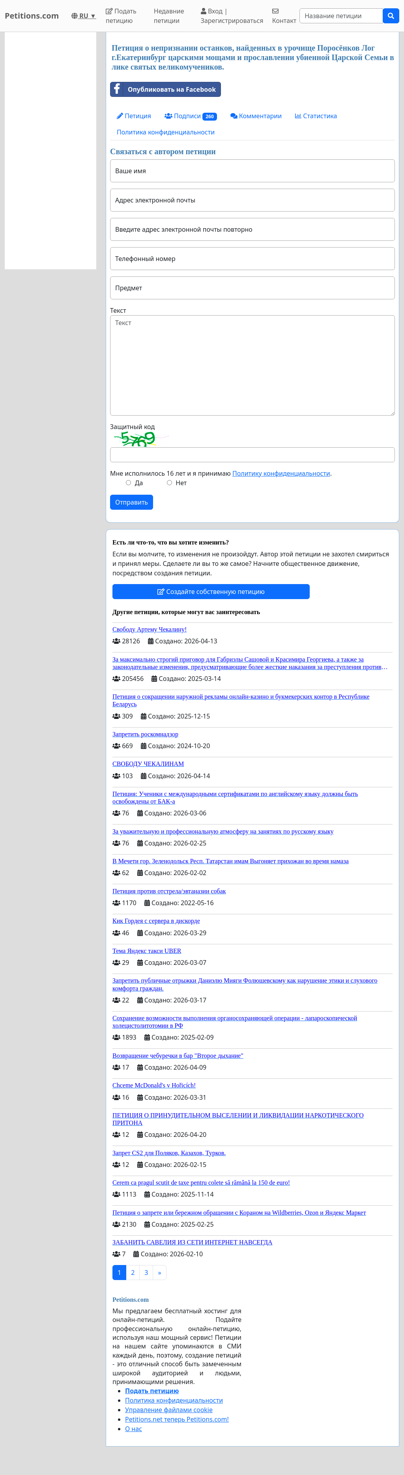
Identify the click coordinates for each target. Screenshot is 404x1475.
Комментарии (256, 116)
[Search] (341, 15)
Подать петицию (121, 16)
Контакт (284, 16)
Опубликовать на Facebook (163, 89)
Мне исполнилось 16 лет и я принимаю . (221, 473)
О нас (133, 1428)
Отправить (131, 502)
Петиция (134, 116)
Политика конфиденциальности (166, 132)
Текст (118, 310)
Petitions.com (32, 15)
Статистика (316, 116)
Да (139, 482)
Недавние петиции (169, 16)
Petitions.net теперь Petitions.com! (177, 1419)
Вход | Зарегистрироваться (232, 16)
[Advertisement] (50, 150)
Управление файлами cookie (169, 1409)
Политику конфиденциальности (281, 473)
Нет (181, 482)
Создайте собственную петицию (210, 591)
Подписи (191, 116)
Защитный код (132, 426)
